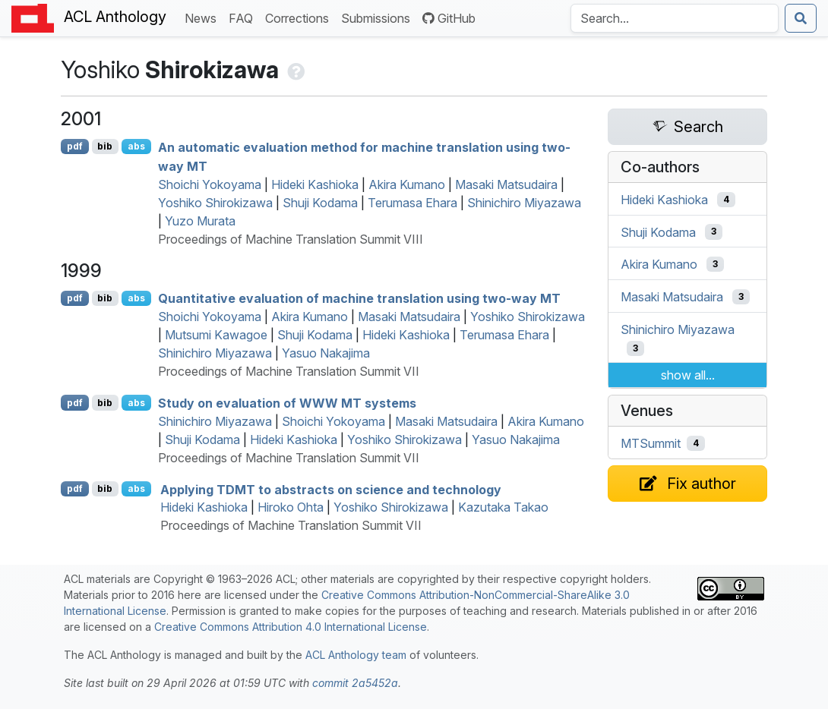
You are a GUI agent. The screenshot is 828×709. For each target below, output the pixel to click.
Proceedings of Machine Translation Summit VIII (290, 239)
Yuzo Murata (200, 220)
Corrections (300, 17)
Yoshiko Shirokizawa (215, 202)
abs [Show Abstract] (136, 146)
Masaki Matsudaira (506, 184)
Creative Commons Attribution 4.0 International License (290, 626)
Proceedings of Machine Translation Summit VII (288, 371)
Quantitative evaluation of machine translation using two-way (359, 298)
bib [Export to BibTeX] (104, 146)
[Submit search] (801, 18)
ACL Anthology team (355, 654)
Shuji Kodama (320, 202)
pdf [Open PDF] (75, 146)
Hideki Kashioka (315, 184)
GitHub (449, 18)
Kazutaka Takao (503, 507)
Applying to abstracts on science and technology (330, 488)
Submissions (378, 17)
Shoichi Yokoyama (209, 184)
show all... (688, 375)
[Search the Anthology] (674, 18)
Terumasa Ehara (412, 202)
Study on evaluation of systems (287, 403)
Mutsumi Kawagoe (216, 334)
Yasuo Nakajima (326, 353)
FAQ (244, 17)
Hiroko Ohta (291, 507)
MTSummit (651, 443)
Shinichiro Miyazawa (524, 202)
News (204, 17)
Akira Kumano (406, 184)
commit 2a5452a (355, 682)
